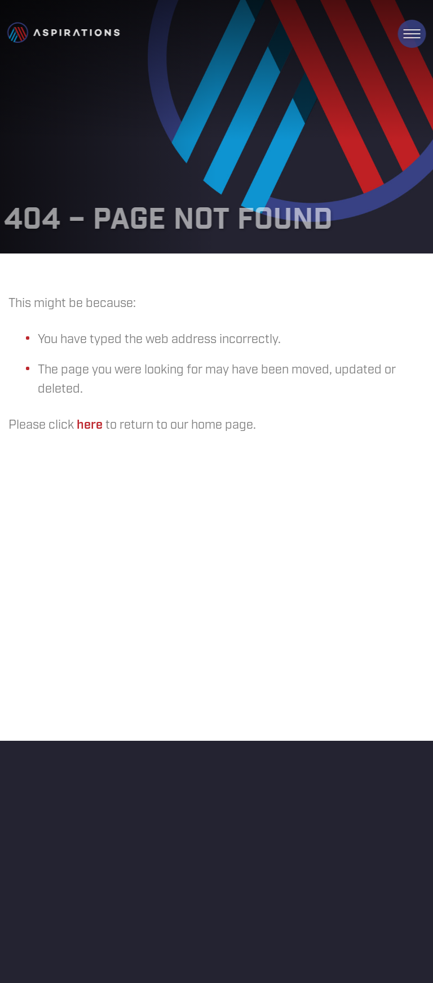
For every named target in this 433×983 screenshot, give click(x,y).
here (90, 425)
